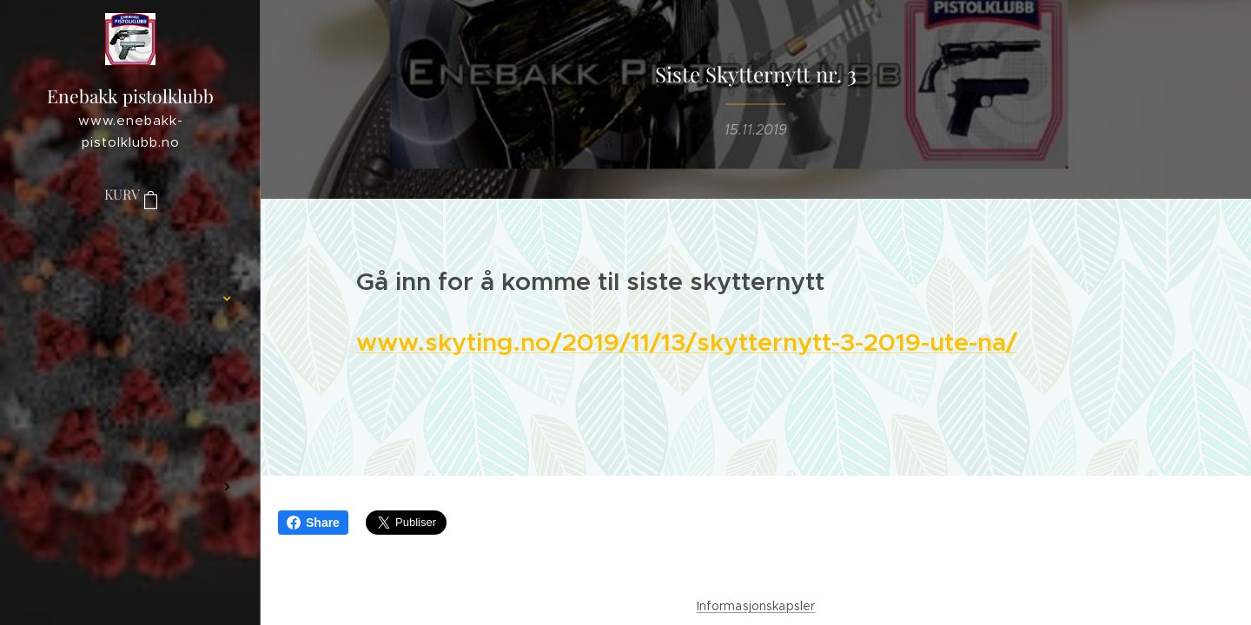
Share (313, 523)
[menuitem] (130, 247)
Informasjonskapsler (756, 606)
